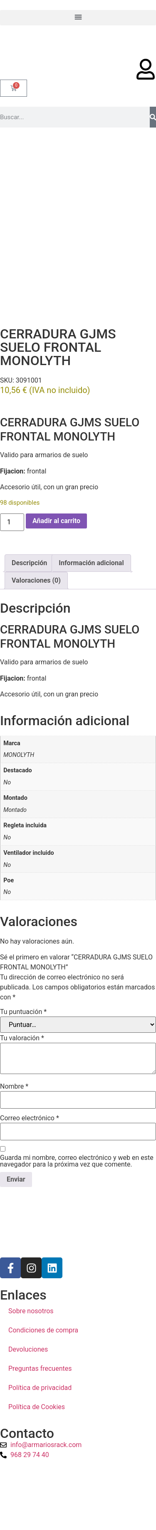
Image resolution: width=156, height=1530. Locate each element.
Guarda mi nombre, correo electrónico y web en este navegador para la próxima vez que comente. (77, 1122)
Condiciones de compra (43, 1291)
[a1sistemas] (78, 1462)
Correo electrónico (29, 1079)
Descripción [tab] (29, 524)
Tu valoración (22, 999)
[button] (78, 17)
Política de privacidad (40, 1349)
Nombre (14, 1047)
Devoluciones (28, 1311)
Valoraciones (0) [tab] (36, 541)
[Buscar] (153, 117)
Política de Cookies (36, 1368)
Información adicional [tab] (91, 524)
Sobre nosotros (31, 1272)
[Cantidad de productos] (12, 483)
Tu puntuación (23, 972)
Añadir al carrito (56, 482)
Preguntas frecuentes (40, 1330)
